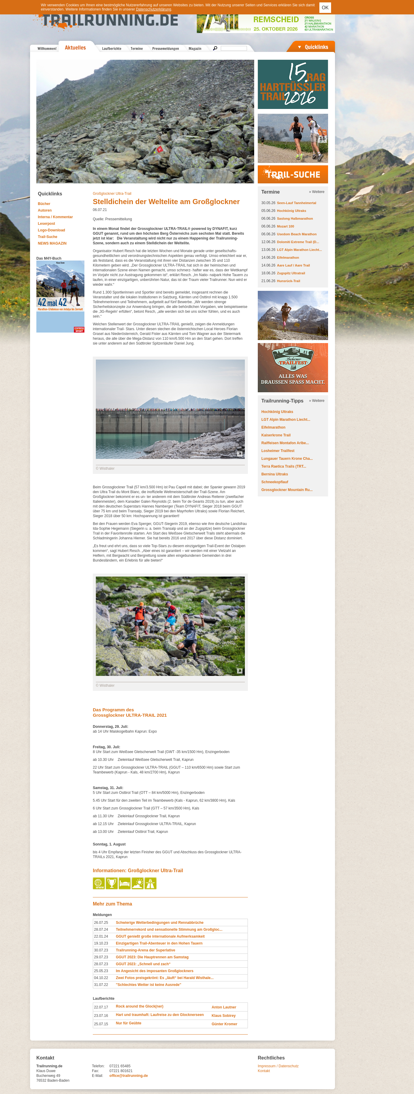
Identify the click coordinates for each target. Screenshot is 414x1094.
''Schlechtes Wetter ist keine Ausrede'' (148, 985)
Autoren (45, 210)
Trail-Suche (47, 237)
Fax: (95, 1071)
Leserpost (46, 224)
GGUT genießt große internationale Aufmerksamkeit (160, 936)
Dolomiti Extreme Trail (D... (298, 242)
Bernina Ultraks (274, 474)
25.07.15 (101, 1024)
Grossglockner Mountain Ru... (287, 490)
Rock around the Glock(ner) (139, 1006)
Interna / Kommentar (55, 217)
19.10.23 (101, 943)
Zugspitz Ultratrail (291, 273)
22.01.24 (101, 936)
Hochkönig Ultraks (291, 210)
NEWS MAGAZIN (52, 243)
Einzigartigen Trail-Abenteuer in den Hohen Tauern (159, 943)
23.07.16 (101, 1016)
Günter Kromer (224, 1024)
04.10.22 (101, 978)
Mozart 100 (285, 226)
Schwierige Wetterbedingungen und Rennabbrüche (160, 923)
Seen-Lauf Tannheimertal (296, 203)
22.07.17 (101, 1007)
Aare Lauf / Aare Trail (293, 265)
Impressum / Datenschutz (278, 1066)
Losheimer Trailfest (277, 451)
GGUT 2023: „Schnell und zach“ (143, 964)
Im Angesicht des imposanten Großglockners (154, 971)
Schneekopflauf (274, 482)
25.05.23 (101, 971)
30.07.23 (101, 950)
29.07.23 (101, 957)
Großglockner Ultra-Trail (112, 193)
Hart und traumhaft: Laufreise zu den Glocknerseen (160, 1015)
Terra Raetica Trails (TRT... (283, 466)
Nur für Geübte (129, 1023)
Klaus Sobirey (224, 1016)
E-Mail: (97, 1076)
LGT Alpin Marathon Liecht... (299, 250)
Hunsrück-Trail (288, 281)
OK (325, 7)
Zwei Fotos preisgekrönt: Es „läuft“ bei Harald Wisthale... (165, 978)
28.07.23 (101, 964)
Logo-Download (51, 230)
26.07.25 (101, 923)
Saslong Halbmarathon (295, 218)
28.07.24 (101, 929)
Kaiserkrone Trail (276, 435)
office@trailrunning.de (128, 1076)
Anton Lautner (224, 1007)
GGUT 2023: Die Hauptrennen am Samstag (152, 957)
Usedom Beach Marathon (297, 234)
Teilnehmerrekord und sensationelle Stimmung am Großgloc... (169, 929)
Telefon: (98, 1066)
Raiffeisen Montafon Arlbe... (285, 443)
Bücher (44, 204)
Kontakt (264, 1071)
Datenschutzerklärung (153, 9)
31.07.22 (101, 985)
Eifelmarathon (288, 257)
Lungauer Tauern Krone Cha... (287, 459)
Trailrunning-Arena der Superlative (145, 950)
